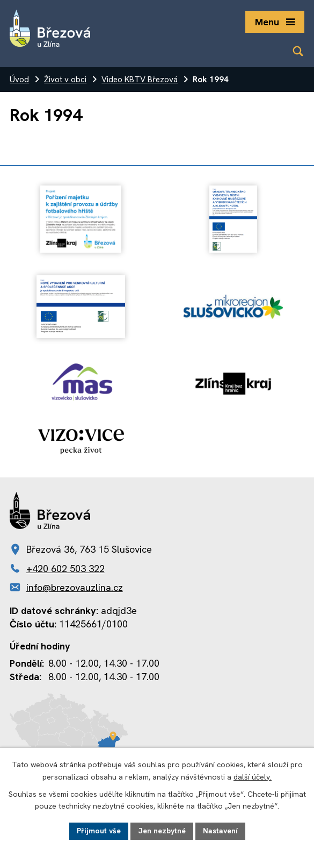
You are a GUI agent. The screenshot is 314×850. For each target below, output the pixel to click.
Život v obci (65, 79)
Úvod (19, 79)
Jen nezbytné (162, 830)
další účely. (252, 777)
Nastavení (220, 830)
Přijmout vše (99, 830)
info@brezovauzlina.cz (74, 587)
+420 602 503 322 (65, 568)
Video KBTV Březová (139, 79)
